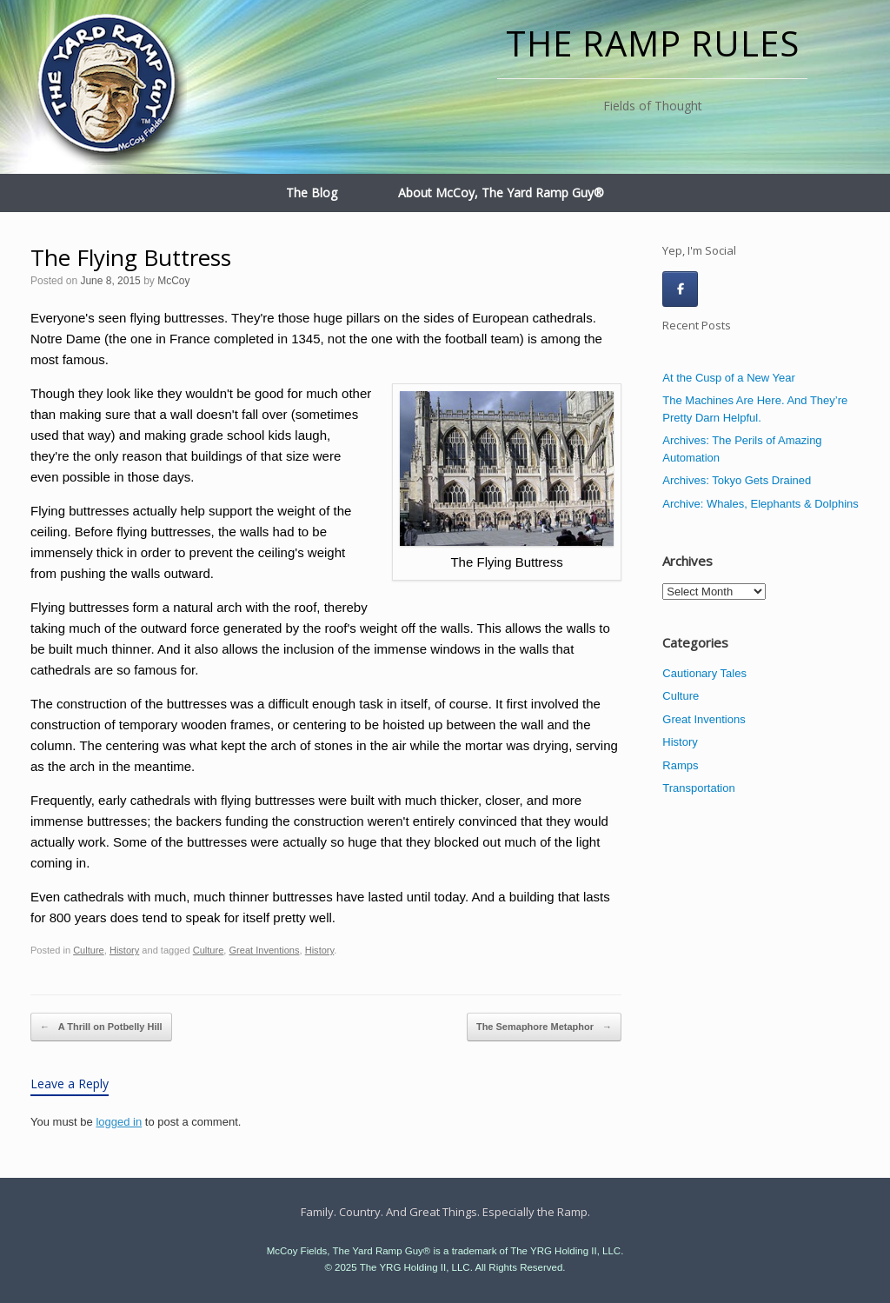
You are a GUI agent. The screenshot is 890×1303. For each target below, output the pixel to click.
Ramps (680, 765)
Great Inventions (264, 950)
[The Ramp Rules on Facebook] (680, 289)
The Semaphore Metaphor (544, 1027)
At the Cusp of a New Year (728, 377)
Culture (88, 950)
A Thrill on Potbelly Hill (101, 1027)
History (124, 950)
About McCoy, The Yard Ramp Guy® (501, 192)
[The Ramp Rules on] (719, 288)
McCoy (173, 281)
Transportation (698, 787)
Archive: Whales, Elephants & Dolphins (760, 503)
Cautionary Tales (704, 673)
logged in (119, 1121)
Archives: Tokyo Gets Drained (736, 480)
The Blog (311, 192)
